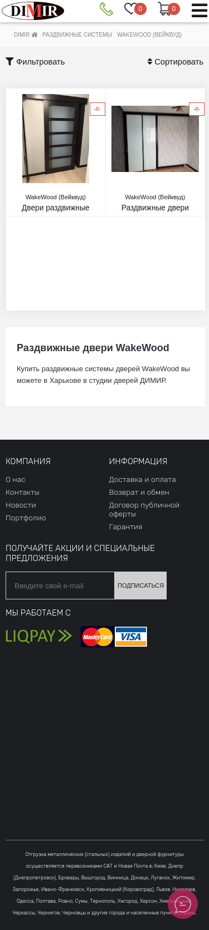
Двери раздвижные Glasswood (56, 207)
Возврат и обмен (139, 492)
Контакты (23, 492)
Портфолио (26, 517)
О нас (15, 479)
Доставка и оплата (142, 479)
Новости (21, 504)
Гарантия (126, 526)
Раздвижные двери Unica (155, 207)
